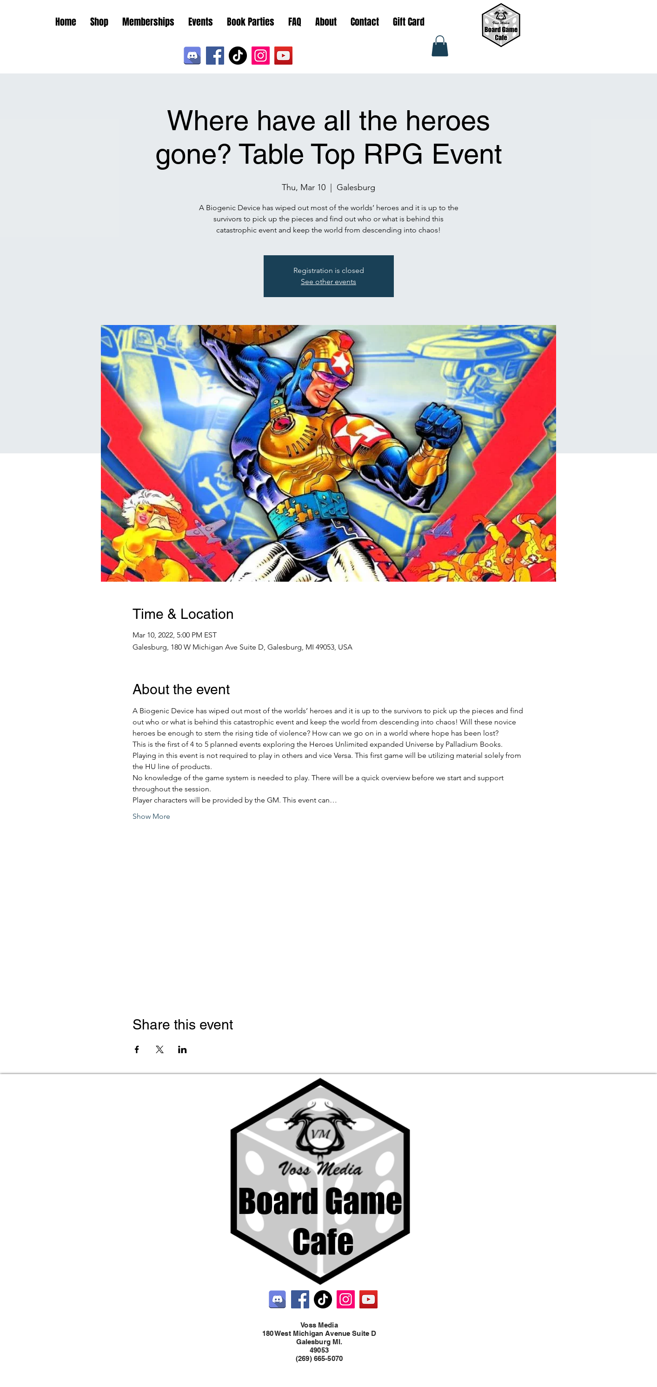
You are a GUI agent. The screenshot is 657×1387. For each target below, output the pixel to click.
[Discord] (192, 55)
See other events (328, 281)
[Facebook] (215, 55)
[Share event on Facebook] (137, 1049)
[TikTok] (238, 55)
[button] (440, 45)
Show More (151, 816)
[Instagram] (261, 55)
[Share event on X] (159, 1049)
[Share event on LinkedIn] (182, 1049)
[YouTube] (283, 55)
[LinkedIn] (338, 1367)
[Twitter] (324, 1367)
